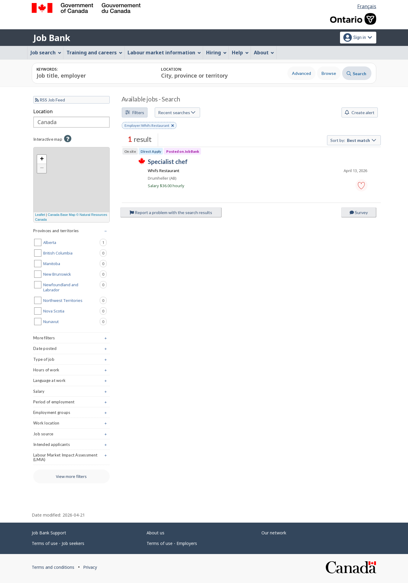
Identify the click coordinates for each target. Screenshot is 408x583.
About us (155, 533)
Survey (359, 212)
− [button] (42, 168)
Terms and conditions (53, 567)
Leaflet (40, 214)
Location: (171, 69)
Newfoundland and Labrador (75, 287)
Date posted (71, 350)
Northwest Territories (75, 300)
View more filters (71, 476)
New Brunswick (75, 274)
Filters (134, 112)
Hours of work (71, 371)
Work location (71, 424)
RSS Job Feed (50, 99)
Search (356, 73)
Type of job (71, 360)
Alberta (75, 242)
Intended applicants (71, 446)
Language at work (71, 382)
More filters (71, 339)
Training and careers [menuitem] (94, 52)
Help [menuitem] (240, 52)
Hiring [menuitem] (216, 52)
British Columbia (75, 253)
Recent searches (176, 112)
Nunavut (75, 321)
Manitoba (75, 263)
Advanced (301, 73)
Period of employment (71, 403)
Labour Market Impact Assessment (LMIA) (71, 459)
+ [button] (42, 159)
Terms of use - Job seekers (58, 543)
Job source (71, 435)
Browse (329, 73)
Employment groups (71, 414)
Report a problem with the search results (171, 212)
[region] (71, 185)
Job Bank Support (49, 533)
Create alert (359, 112)
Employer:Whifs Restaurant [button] (149, 126)
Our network (273, 533)
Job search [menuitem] (46, 52)
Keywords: (47, 69)
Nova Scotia (75, 311)
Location (43, 111)
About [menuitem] (264, 52)
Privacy (90, 567)
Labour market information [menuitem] (164, 52)
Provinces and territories (71, 232)
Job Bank (51, 37)
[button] (361, 185)
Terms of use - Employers (172, 543)
